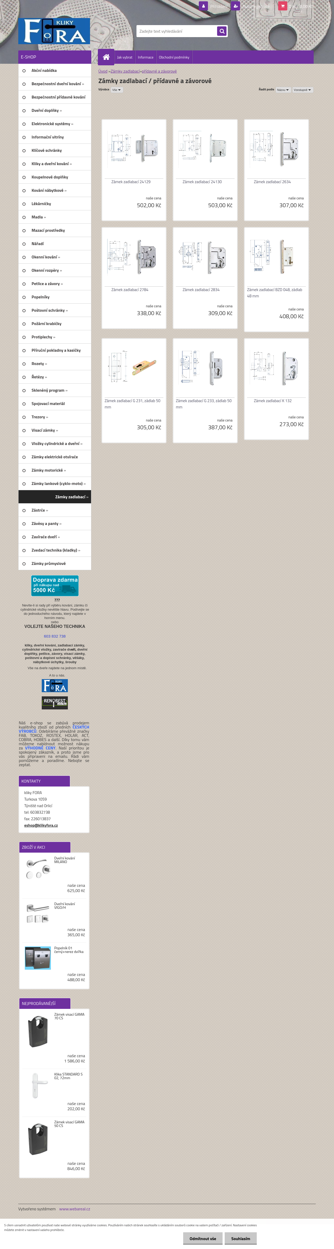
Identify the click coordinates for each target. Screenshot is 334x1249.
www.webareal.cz (74, 1209)
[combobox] (283, 90)
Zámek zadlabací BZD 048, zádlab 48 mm (274, 293)
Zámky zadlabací (125, 71)
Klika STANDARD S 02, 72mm (68, 1076)
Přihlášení (219, 6)
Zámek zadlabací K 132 (273, 401)
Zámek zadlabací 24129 (131, 182)
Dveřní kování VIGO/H (64, 905)
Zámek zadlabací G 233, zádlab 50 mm (204, 404)
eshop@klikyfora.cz (41, 825)
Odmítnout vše (203, 1238)
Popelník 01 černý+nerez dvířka (69, 949)
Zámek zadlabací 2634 (272, 182)
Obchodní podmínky (174, 57)
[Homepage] (108, 56)
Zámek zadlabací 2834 (201, 290)
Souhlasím (240, 1238)
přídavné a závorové (159, 71)
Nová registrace (256, 6)
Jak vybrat (124, 57)
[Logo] (54, 31)
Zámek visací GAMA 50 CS (69, 1123)
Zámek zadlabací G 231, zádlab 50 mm (132, 404)
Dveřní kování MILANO (64, 860)
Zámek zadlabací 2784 (129, 290)
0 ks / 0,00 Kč (301, 6)
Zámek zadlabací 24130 (202, 182)
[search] (221, 31)
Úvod (103, 71)
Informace (145, 57)
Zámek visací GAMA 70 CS (69, 1016)
